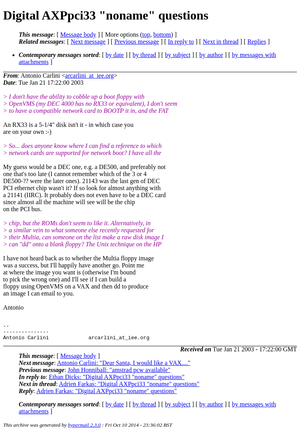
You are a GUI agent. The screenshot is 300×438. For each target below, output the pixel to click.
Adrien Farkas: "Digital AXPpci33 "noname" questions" (129, 387)
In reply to (181, 41)
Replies (256, 41)
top (146, 34)
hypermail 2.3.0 (84, 428)
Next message (88, 41)
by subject (177, 55)
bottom (162, 34)
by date (114, 55)
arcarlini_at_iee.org (89, 75)
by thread (144, 55)
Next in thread (221, 41)
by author (211, 55)
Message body (78, 34)
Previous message (136, 41)
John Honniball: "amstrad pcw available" (119, 373)
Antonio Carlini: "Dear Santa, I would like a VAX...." (124, 366)
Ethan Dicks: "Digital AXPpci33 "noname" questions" (116, 380)
